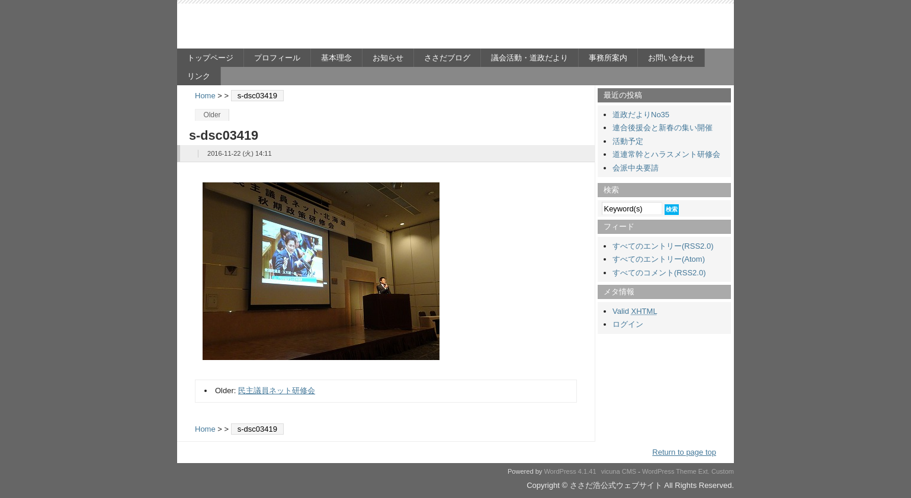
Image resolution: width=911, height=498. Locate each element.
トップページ (210, 57)
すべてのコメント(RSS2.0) (658, 272)
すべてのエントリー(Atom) (658, 259)
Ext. (704, 471)
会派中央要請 (635, 167)
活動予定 (627, 141)
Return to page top (684, 452)
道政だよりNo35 (640, 114)
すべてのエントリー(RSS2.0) (662, 246)
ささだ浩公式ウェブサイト (292, 27)
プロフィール (277, 57)
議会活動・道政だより (529, 57)
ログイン (627, 324)
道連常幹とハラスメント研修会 (666, 154)
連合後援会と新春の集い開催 (662, 127)
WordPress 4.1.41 (570, 471)
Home (205, 95)
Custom (722, 471)
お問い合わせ (671, 57)
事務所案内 (608, 57)
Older (211, 115)
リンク (198, 76)
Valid (634, 311)
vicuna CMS (619, 471)
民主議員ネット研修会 (276, 390)
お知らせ (388, 57)
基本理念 (336, 57)
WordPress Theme (669, 471)
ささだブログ (447, 57)
